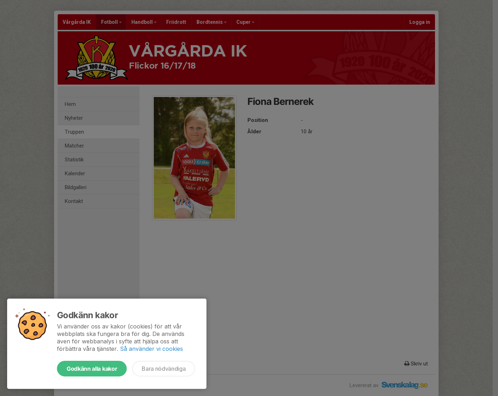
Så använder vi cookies (151, 348)
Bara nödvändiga (163, 368)
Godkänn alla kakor (92, 368)
